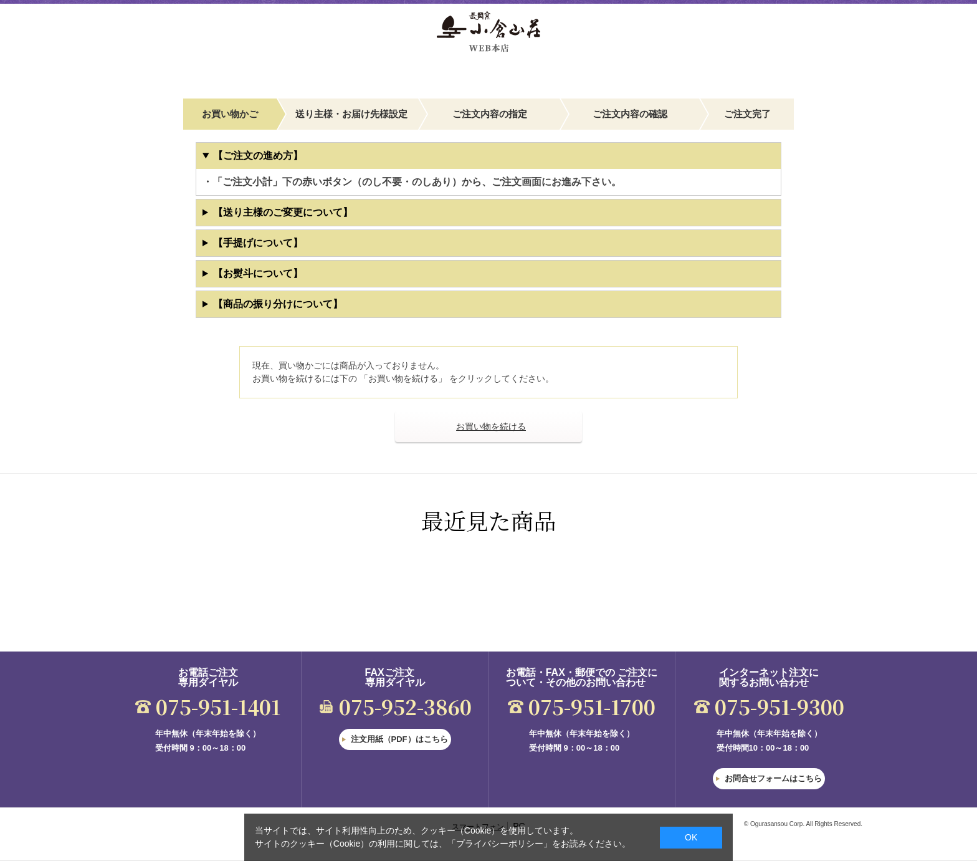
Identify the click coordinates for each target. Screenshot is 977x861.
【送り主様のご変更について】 (283, 212)
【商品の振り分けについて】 (278, 304)
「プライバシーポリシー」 (499, 844)
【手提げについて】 (258, 243)
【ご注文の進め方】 (258, 155)
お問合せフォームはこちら (773, 778)
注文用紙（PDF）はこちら (399, 739)
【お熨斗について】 (258, 273)
